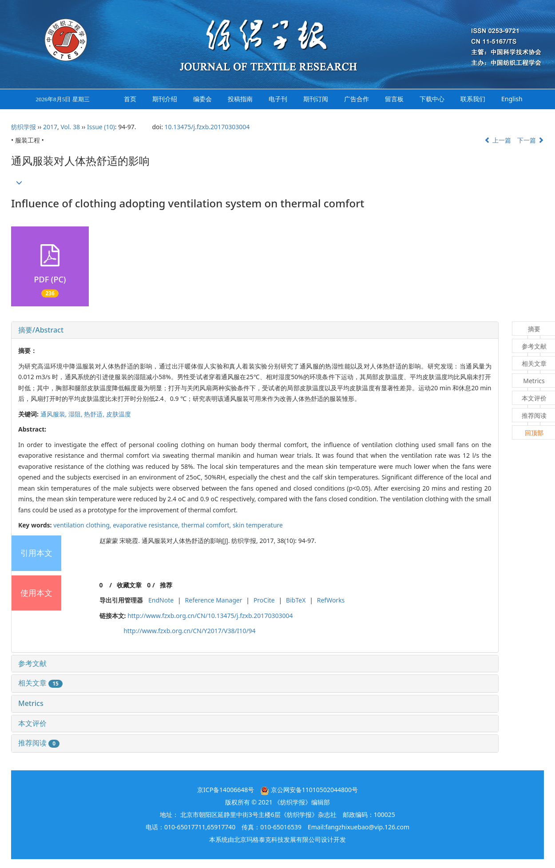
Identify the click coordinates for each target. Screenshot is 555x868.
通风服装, (54, 414)
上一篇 (497, 140)
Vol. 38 (70, 127)
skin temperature (258, 525)
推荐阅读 (38, 743)
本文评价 (32, 723)
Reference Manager (213, 600)
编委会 (202, 99)
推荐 (166, 585)
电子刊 (278, 99)
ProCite (264, 600)
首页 (130, 99)
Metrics (31, 703)
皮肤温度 (118, 414)
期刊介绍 (164, 99)
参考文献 (32, 663)
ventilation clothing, (83, 525)
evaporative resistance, (147, 525)
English (512, 99)
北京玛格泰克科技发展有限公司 (277, 839)
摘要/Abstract (40, 330)
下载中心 (432, 99)
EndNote (161, 600)
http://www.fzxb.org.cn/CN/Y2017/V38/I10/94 (189, 630)
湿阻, (76, 414)
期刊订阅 (315, 99)
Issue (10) (101, 127)
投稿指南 (240, 99)
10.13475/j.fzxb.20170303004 (207, 127)
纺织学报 (23, 127)
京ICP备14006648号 (225, 789)
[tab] (255, 330)
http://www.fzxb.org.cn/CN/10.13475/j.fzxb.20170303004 (210, 615)
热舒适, (95, 414)
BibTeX (295, 600)
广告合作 (356, 99)
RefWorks (331, 600)
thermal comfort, (207, 525)
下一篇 (530, 140)
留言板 (394, 99)
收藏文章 (129, 585)
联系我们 (472, 99)
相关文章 (40, 683)
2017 (50, 127)
